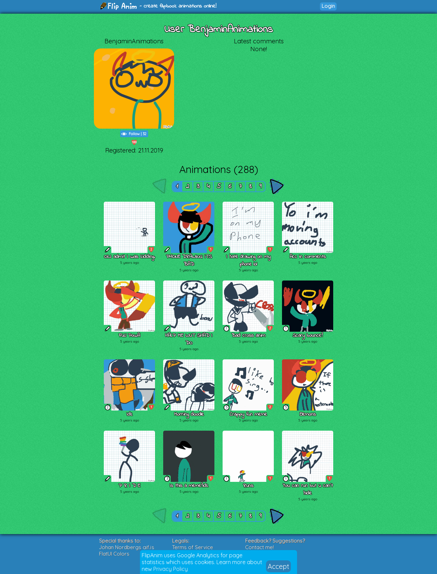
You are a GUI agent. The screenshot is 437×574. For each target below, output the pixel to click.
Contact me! (259, 547)
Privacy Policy (170, 568)
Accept (278, 566)
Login (328, 6)
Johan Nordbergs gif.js (126, 547)
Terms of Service (192, 547)
